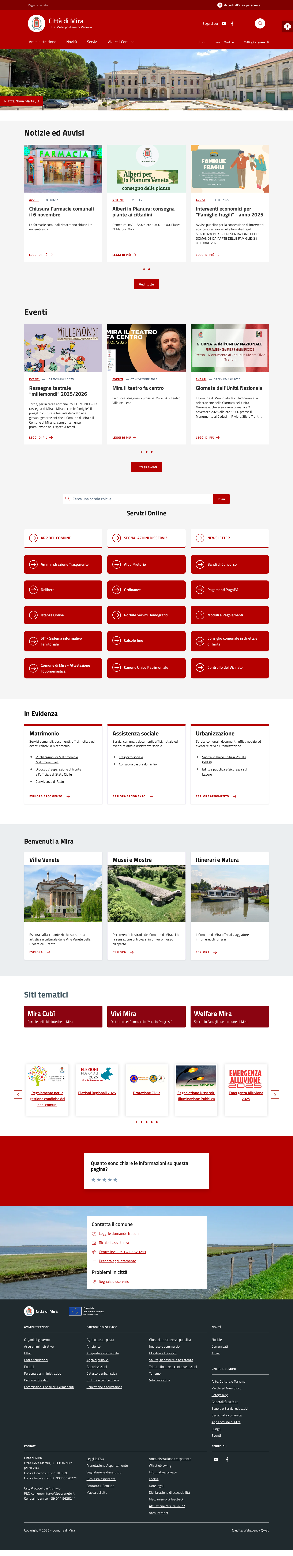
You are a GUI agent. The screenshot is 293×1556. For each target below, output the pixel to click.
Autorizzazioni (97, 1366)
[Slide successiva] (275, 1094)
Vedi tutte (146, 284)
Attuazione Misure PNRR (167, 1505)
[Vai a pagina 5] (157, 1122)
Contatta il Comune (100, 1485)
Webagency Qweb (256, 1530)
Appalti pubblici (98, 1359)
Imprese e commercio (164, 1346)
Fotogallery (220, 1394)
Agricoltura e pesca (100, 1339)
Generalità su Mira (225, 1401)
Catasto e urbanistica (102, 1373)
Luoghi (216, 1428)
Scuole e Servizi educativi (230, 1408)
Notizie (118, 200)
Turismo (155, 1373)
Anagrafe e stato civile (103, 1353)
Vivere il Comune (121, 42)
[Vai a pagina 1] (144, 269)
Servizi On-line (224, 42)
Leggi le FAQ (95, 1458)
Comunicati (220, 1346)
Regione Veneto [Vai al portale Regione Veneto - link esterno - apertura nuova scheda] (38, 5)
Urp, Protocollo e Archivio (42, 1488)
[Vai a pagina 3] (152, 452)
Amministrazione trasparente (170, 1458)
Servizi (92, 42)
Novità (71, 42)
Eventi (34, 379)
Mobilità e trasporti (163, 1353)
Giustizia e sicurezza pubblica (170, 1339)
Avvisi (34, 200)
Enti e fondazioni (36, 1359)
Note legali (156, 1485)
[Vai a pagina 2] (149, 269)
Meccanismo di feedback (166, 1499)
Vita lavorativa (159, 1380)
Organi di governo (37, 1339)
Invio (221, 498)
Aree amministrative (39, 1346)
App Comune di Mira (226, 1421)
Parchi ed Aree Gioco (226, 1388)
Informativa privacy (163, 1472)
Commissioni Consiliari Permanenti (49, 1386)
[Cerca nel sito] (260, 23)
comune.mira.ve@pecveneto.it (53, 1493)
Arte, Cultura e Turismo (228, 1381)
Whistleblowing (160, 1465)
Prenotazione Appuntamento (107, 1465)
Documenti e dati (36, 1380)
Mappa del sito (96, 1492)
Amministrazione (42, 42)
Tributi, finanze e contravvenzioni (173, 1366)
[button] (287, 26)
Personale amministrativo (42, 1373)
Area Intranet (158, 1512)
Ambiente (94, 1346)
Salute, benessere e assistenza (171, 1359)
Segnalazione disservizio (103, 1472)
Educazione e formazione (104, 1386)
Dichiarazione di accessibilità (169, 1492)
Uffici (201, 42)
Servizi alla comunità (227, 1415)
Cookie (153, 1478)
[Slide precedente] (18, 1094)
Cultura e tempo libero (103, 1380)
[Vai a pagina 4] (152, 1122)
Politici (29, 1366)
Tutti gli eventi (146, 466)
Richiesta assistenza (101, 1478)
